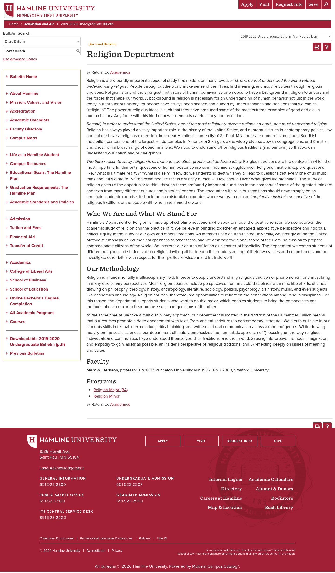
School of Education (29, 291)
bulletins (108, 568)
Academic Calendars (29, 122)
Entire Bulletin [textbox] (15, 43)
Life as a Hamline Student (34, 156)
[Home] (50, 11)
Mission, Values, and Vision (36, 104)
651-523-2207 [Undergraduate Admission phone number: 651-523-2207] (129, 486)
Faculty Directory (26, 130)
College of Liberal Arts (31, 273)
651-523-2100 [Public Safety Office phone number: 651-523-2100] (52, 502)
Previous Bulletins (27, 355)
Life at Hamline (230, 15)
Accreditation (22, 113)
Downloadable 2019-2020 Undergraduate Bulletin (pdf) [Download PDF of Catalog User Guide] (37, 343)
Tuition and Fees (25, 229)
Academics (198, 15)
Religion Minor (107, 398)
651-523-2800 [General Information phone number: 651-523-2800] (53, 486)
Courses (17, 323)
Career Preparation (272, 15)
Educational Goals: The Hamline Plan (40, 177)
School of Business (28, 282)
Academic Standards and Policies (42, 204)
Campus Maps (23, 139)
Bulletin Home (23, 78)
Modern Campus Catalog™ (215, 568)
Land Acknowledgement (62, 469)
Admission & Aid (165, 15)
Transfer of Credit (26, 247)
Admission (20, 220)
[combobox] (285, 37)
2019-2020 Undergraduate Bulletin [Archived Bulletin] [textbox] (279, 37)
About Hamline (314, 15)
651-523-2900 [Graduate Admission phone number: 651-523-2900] (129, 502)
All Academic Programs (32, 314)
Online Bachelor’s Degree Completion (34, 302)
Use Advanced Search (20, 60)
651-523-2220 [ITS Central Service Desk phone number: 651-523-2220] (53, 519)
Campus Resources (28, 165)
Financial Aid (22, 238)
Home (14, 23)
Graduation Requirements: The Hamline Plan (39, 192)
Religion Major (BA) (111, 391)
